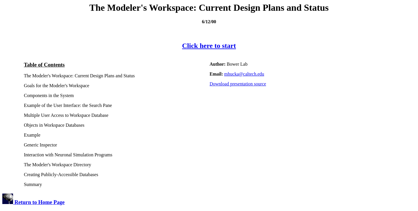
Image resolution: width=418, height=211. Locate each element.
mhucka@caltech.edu (244, 73)
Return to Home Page (33, 202)
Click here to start (209, 45)
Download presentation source (238, 83)
